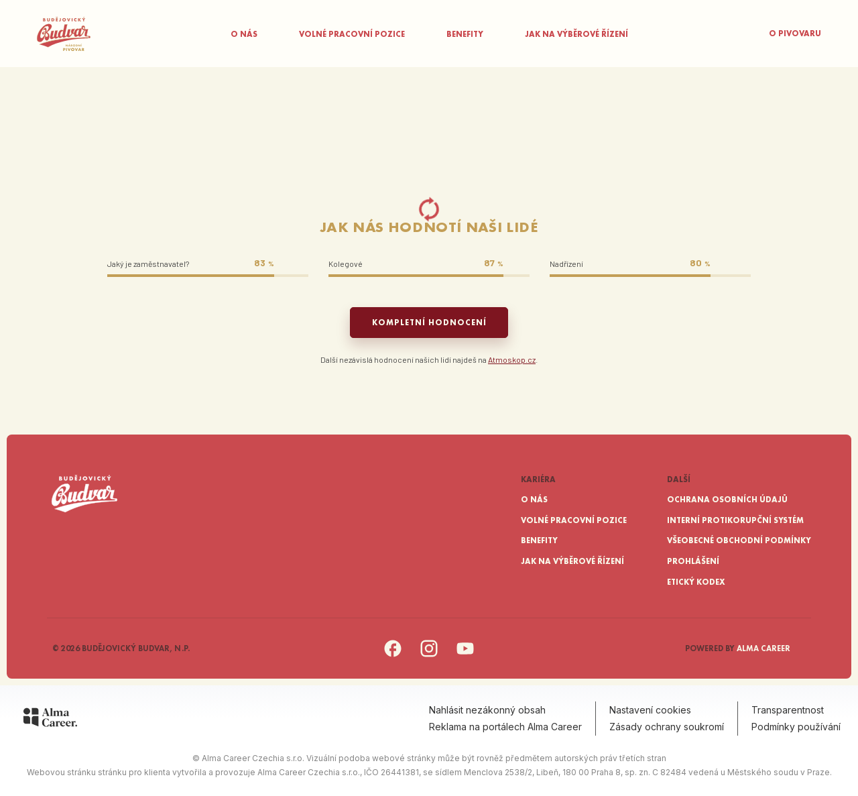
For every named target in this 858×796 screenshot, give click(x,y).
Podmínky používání (796, 726)
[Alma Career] (50, 719)
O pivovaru (795, 33)
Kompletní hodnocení (429, 322)
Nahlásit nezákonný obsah (487, 710)
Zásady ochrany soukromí (666, 726)
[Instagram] (429, 655)
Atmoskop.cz (512, 359)
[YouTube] (465, 655)
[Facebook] (393, 655)
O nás (244, 34)
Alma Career (763, 648)
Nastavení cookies (650, 710)
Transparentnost (787, 710)
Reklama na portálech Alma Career (505, 726)
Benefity (464, 34)
